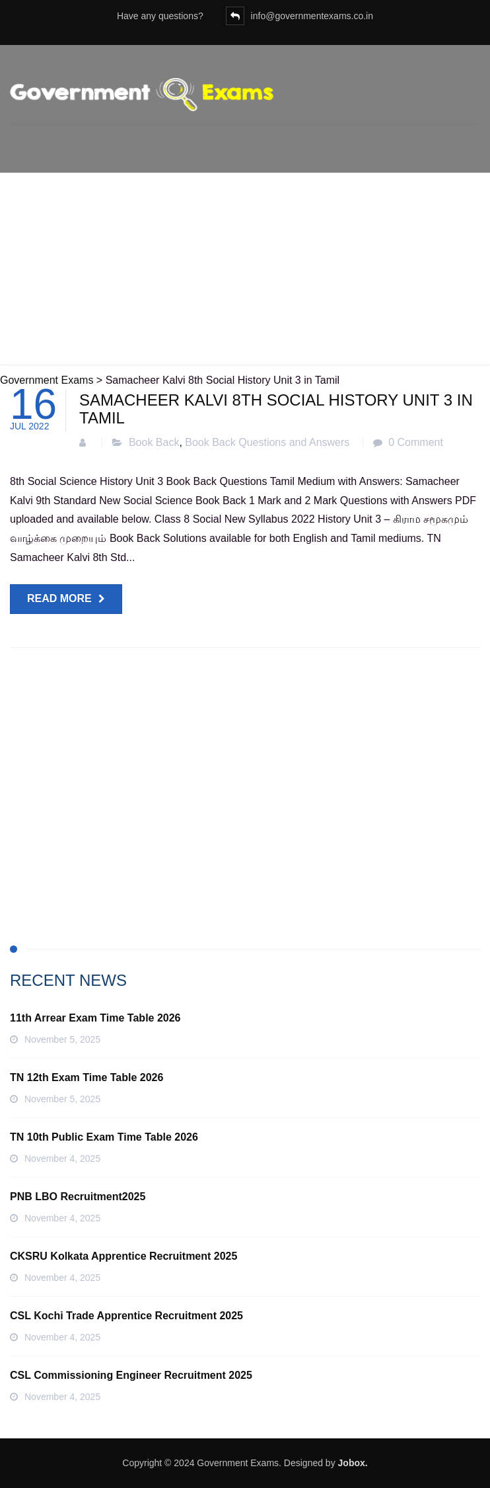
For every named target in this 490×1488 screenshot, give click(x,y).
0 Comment (415, 442)
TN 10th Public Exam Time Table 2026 (104, 1137)
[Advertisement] (245, 272)
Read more (59, 598)
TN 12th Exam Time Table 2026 (86, 1077)
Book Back (154, 442)
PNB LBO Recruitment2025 (77, 1196)
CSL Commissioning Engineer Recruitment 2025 (131, 1375)
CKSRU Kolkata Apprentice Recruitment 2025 (123, 1256)
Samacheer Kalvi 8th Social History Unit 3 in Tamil (276, 408)
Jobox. (353, 1463)
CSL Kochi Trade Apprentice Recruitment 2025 (126, 1315)
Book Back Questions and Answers (267, 442)
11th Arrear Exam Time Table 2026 (95, 1018)
